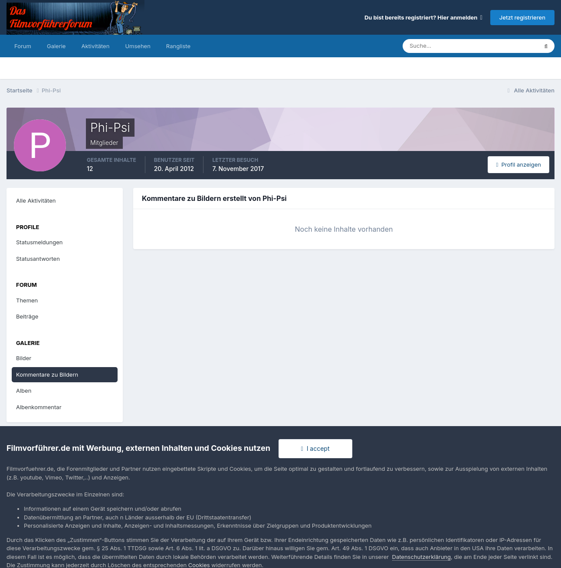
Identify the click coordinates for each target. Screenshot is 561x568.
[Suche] (440, 46)
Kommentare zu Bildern (47, 374)
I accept (315, 448)
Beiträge (27, 316)
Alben (23, 390)
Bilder (23, 358)
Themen (27, 300)
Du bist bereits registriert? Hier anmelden (423, 17)
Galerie (56, 46)
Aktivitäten (95, 46)
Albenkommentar (39, 407)
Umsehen (137, 46)
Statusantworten (38, 258)
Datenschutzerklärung (421, 556)
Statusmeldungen (39, 242)
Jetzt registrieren (522, 17)
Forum (22, 46)
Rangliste (178, 46)
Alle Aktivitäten (36, 200)
